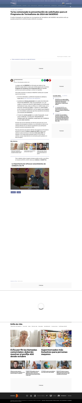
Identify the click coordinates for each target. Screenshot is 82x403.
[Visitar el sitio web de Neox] (35, 396)
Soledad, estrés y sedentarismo (50, 0)
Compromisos (54, 6)
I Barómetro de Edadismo (16, 6)
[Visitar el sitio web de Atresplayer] (64, 396)
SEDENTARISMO (58, 113)
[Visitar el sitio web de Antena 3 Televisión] (27, 396)
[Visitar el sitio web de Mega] (43, 396)
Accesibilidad (69, 400)
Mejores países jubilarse (64, 0)
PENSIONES (57, 98)
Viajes (18, 192)
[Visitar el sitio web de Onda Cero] (51, 396)
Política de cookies (56, 400)
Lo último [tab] (64, 95)
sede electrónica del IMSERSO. (32, 98)
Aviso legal (43, 400)
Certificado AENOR (62, 6)
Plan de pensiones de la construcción (38, 0)
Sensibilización (47, 6)
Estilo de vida (34, 6)
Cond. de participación (63, 400)
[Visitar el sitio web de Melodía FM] (58, 396)
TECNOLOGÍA (59, 370)
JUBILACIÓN (43, 370)
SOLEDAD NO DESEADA (59, 106)
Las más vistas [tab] (57, 95)
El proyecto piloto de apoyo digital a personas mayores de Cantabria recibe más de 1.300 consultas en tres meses (63, 373)
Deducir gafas (58, 0)
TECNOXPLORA (13, 348)
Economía (25, 6)
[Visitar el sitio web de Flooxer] (69, 396)
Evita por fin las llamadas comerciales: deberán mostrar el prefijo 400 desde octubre (23, 353)
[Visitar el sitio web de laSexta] (31, 396)
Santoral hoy (20, 0)
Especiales (40, 6)
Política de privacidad (49, 400)
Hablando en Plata (13, 281)
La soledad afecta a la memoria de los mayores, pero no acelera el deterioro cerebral (62, 109)
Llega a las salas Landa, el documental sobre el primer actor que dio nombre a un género (17, 372)
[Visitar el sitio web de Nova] (39, 396)
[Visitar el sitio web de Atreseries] (47, 396)
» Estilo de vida (19, 281)
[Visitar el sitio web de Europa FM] (54, 396)
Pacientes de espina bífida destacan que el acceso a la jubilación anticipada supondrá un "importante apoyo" (62, 102)
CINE (11, 370)
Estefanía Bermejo (18, 79)
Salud (29, 6)
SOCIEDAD (43, 348)
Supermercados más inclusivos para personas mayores (54, 352)
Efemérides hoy (14, 0)
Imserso (13, 192)
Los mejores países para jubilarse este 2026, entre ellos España (48, 372)
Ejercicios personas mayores (27, 0)
